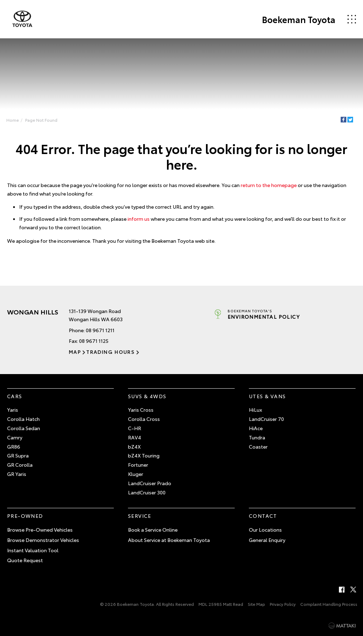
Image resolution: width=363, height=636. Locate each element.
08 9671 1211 (100, 330)
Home (12, 120)
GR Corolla (20, 464)
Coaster (258, 446)
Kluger (135, 473)
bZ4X (134, 446)
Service (139, 515)
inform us (139, 218)
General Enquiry (267, 539)
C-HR (134, 428)
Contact (263, 515)
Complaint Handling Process (328, 604)
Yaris (12, 409)
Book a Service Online (153, 529)
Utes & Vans (267, 396)
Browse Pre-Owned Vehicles (40, 529)
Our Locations (265, 529)
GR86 (13, 446)
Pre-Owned (25, 515)
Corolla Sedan (23, 428)
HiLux (255, 409)
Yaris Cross (140, 409)
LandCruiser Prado (149, 483)
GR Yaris (16, 473)
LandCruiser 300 (147, 492)
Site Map (256, 604)
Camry (14, 437)
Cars (14, 396)
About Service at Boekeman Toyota (169, 539)
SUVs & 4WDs (147, 396)
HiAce (256, 428)
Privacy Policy (283, 604)
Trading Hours (110, 351)
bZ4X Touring (144, 455)
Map (75, 351)
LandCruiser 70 (266, 418)
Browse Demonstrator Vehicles (43, 539)
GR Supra (18, 455)
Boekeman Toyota (298, 19)
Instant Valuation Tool (32, 550)
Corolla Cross (144, 418)
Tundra (257, 437)
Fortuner (138, 464)
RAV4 (134, 437)
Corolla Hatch (23, 418)
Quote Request (25, 560)
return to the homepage (269, 184)
